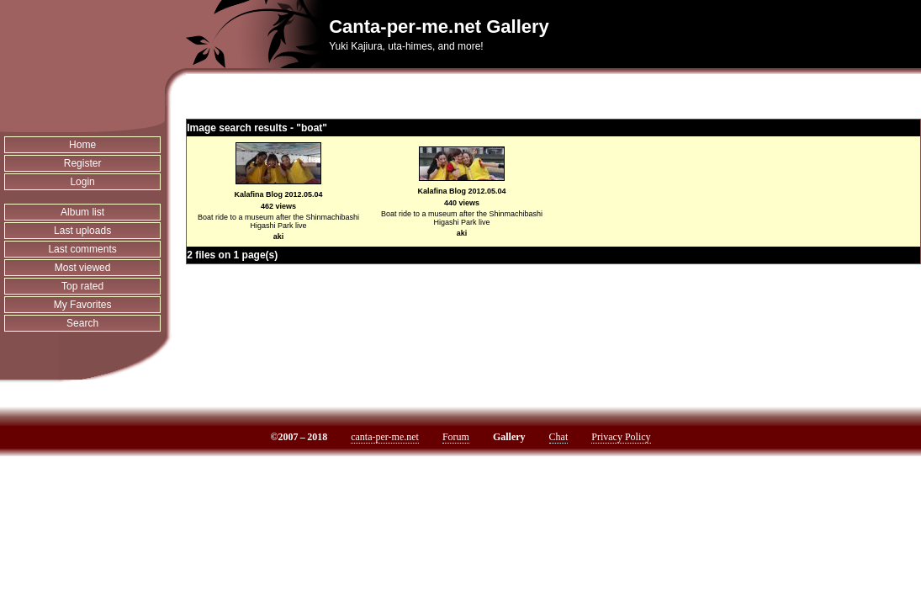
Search (82, 323)
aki (278, 236)
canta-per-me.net (385, 437)
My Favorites (83, 305)
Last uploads (82, 231)
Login (82, 182)
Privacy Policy (620, 437)
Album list (82, 212)
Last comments (82, 249)
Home (82, 145)
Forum (455, 437)
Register (83, 163)
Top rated (82, 286)
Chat (559, 437)
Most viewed (83, 268)
